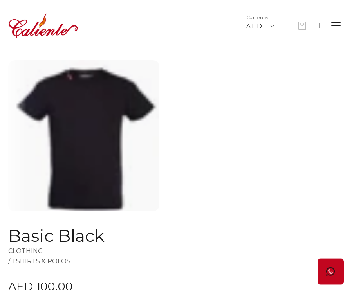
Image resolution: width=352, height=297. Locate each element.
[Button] (331, 268)
